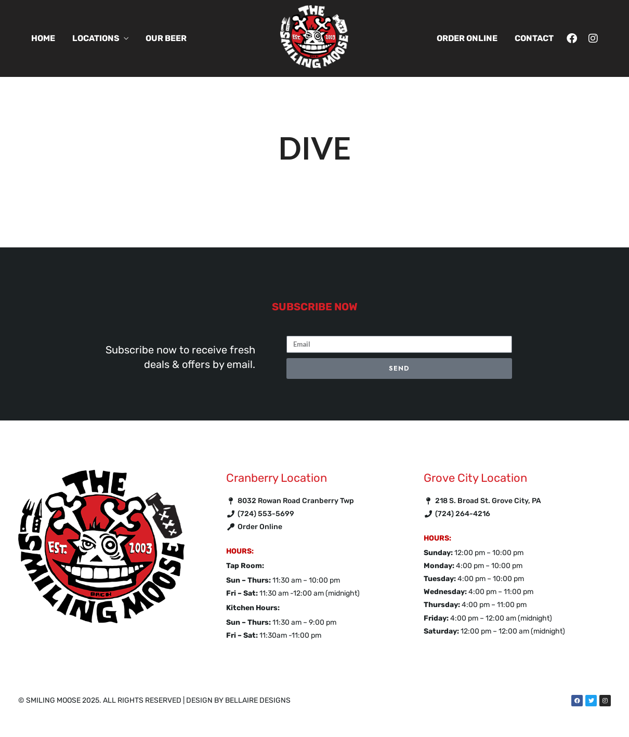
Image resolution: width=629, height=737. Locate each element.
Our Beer (166, 38)
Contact (534, 38)
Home (43, 38)
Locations (96, 38)
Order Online (467, 38)
